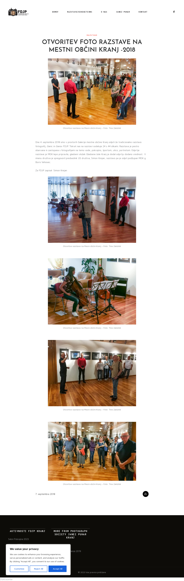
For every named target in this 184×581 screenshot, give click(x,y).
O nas (104, 12)
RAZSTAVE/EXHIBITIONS (79, 12)
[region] (38, 559)
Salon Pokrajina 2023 (18, 539)
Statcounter (6, 579)
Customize (19, 568)
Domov (55, 12)
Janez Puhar (123, 12)
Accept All (57, 568)
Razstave (92, 35)
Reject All (38, 568)
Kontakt (143, 12)
